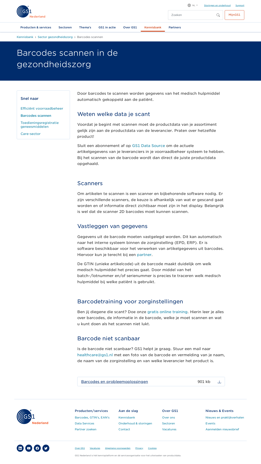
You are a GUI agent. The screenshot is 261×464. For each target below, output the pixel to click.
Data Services (84, 423)
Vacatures (169, 429)
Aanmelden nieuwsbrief (222, 429)
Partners (175, 27)
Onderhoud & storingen (135, 423)
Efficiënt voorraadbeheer (42, 108)
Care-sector (31, 134)
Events (210, 423)
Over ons (168, 417)
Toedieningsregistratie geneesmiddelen (40, 125)
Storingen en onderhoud (217, 5)
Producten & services (35, 27)
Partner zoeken (85, 429)
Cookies (152, 448)
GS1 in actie (107, 27)
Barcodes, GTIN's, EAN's (92, 417)
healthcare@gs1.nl (95, 355)
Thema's (85, 27)
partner (144, 255)
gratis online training (167, 312)
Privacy (139, 448)
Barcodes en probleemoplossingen (114, 381)
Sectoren (65, 27)
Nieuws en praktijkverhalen (225, 417)
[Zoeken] (191, 15)
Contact (124, 429)
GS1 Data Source (148, 146)
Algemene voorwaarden (117, 448)
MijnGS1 (234, 14)
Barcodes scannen (36, 116)
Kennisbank (152, 27)
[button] (192, 5)
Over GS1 (130, 27)
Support (240, 5)
